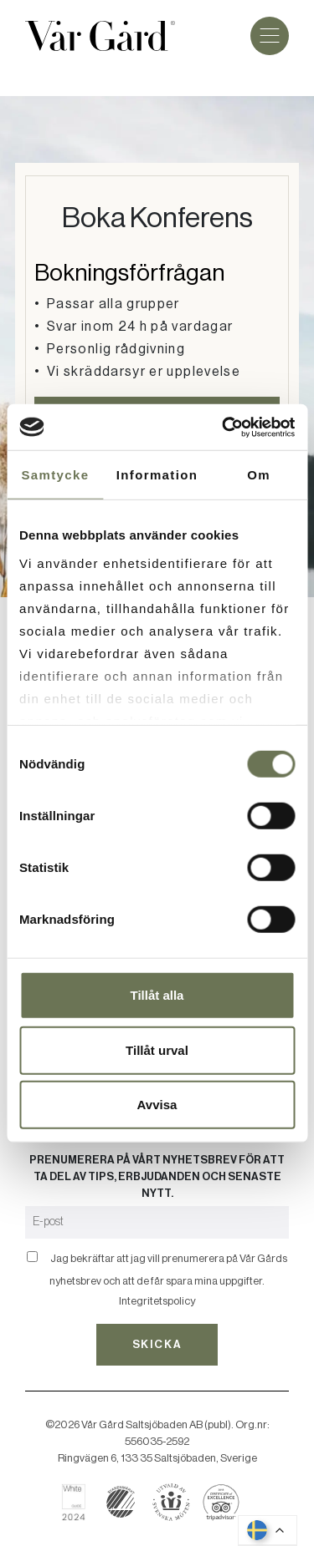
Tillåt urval (157, 1049)
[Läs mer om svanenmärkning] (121, 1502)
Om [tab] (258, 475)
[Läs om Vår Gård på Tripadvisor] (221, 1502)
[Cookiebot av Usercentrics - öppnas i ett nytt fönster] (223, 427)
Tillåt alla (157, 995)
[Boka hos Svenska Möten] (171, 1502)
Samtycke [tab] (55, 475)
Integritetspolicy (157, 1300)
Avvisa (157, 1104)
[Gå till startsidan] (100, 36)
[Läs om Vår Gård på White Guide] (80, 1502)
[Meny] (269, 36)
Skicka (157, 1344)
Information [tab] (157, 475)
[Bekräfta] (32, 1256)
